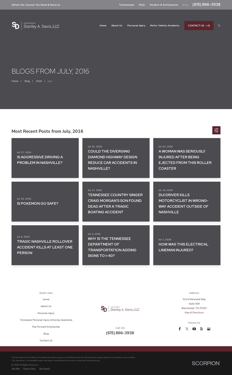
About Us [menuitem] (116, 25)
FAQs (142, 5)
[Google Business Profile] (208, 329)
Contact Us (199, 26)
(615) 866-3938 (206, 4)
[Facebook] (179, 329)
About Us (46, 306)
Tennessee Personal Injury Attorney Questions (46, 320)
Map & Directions (194, 312)
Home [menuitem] (103, 25)
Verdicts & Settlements (164, 5)
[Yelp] (201, 329)
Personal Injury (46, 313)
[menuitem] (16, 369)
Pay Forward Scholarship (46, 326)
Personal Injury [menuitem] (136, 25)
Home (46, 299)
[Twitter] (187, 329)
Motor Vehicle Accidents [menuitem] (164, 25)
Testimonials (126, 5)
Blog (185, 5)
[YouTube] (194, 329)
